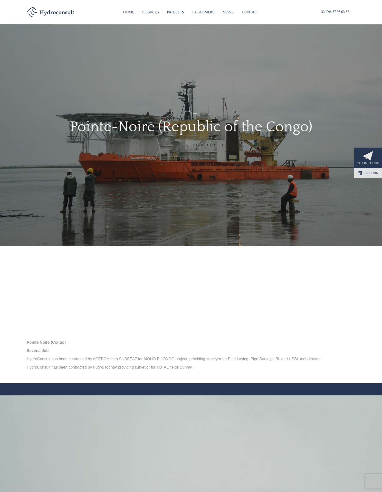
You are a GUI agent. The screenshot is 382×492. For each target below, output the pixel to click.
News (228, 12)
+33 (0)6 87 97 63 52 (334, 12)
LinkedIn (368, 173)
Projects (175, 12)
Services (150, 12)
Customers (203, 12)
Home (128, 12)
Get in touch (368, 158)
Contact (250, 12)
